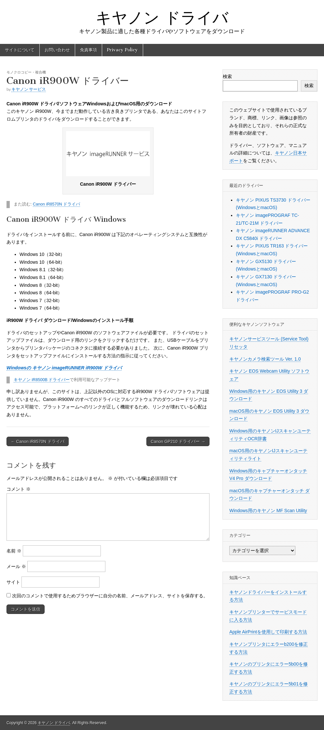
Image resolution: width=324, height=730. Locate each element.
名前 (14, 550)
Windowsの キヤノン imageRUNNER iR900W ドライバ (64, 367)
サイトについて (19, 50)
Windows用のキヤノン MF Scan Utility (268, 510)
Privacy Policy (122, 50)
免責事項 (88, 50)
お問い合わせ (57, 50)
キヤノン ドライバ (162, 17)
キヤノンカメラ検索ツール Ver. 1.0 (265, 359)
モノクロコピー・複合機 (26, 72)
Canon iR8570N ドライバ (56, 204)
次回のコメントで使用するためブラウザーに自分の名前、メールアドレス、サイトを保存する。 (110, 595)
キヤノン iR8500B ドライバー (42, 380)
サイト (13, 582)
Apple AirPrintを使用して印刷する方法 (268, 631)
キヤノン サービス (28, 89)
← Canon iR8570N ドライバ (37, 441)
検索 (227, 76)
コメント (19, 489)
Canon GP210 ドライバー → (178, 441)
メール (16, 566)
